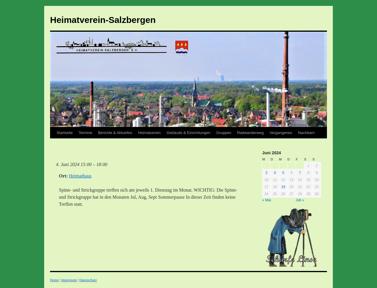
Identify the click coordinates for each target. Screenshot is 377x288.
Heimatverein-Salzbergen (103, 20)
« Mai (266, 200)
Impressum (69, 280)
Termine (85, 132)
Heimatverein (149, 132)
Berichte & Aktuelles (115, 132)
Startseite (65, 132)
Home (54, 280)
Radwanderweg (250, 132)
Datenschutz (88, 280)
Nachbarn (306, 132)
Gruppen (223, 132)
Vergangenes (280, 132)
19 (283, 187)
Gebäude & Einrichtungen (188, 132)
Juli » (300, 200)
